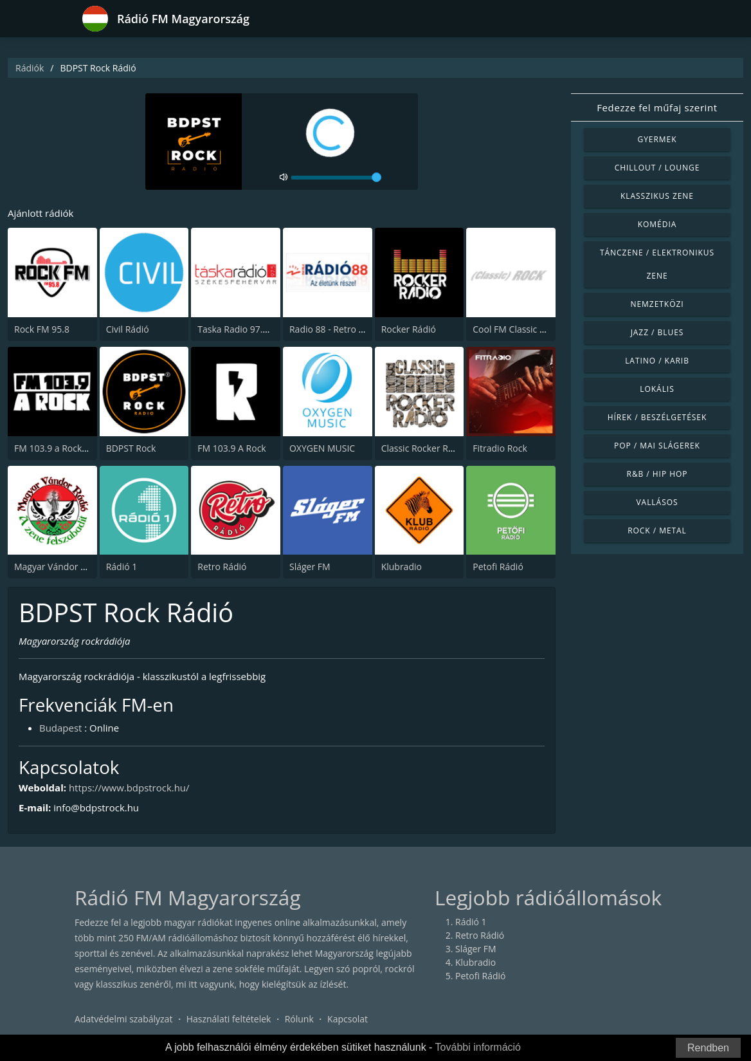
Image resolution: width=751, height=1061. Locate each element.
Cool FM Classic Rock (516, 329)
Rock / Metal (657, 530)
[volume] (336, 178)
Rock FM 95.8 (41, 329)
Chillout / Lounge (657, 167)
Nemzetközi (656, 304)
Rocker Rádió (408, 329)
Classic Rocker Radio (424, 448)
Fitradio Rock (500, 448)
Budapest (60, 727)
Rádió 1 (122, 566)
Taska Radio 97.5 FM (240, 329)
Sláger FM (309, 566)
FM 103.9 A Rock (231, 448)
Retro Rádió (221, 566)
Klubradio (401, 566)
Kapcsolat (347, 1019)
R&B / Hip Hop (657, 473)
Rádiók (29, 68)
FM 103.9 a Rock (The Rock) (70, 448)
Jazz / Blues (657, 332)
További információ (478, 1047)
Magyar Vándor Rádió (59, 566)
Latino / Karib (657, 360)
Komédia (657, 224)
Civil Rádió (127, 329)
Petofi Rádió (498, 566)
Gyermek (656, 139)
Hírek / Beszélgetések (657, 417)
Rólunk (299, 1019)
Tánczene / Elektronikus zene (657, 264)
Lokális (657, 388)
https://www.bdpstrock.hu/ (129, 787)
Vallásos (657, 502)
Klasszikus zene (657, 195)
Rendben (708, 1047)
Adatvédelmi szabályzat (123, 1019)
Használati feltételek (228, 1019)
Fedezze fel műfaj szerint (657, 107)
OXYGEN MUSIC (322, 448)
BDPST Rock (131, 448)
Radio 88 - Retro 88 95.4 (339, 329)
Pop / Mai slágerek (657, 445)
